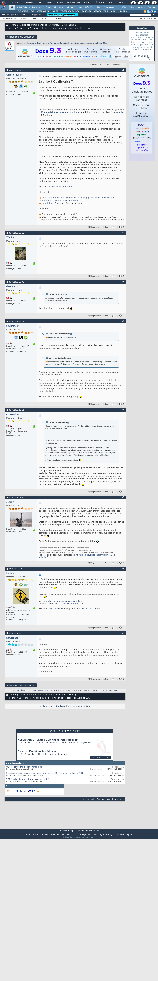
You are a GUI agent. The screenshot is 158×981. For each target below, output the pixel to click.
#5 (123, 409)
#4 (123, 321)
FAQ (41, 2)
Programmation (110, 7)
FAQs (36, 690)
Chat (60, 2)
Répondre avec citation (98, 227)
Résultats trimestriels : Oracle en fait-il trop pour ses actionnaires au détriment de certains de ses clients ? (76, 199)
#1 (123, 70)
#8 (123, 633)
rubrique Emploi (53, 203)
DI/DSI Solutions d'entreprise (29, 7)
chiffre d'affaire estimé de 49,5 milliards (60, 112)
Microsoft (71, 7)
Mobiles (141, 7)
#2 (123, 232)
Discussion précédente (53, 706)
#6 (123, 497)
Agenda (43, 18)
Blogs (49, 2)
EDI (98, 7)
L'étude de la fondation (60, 186)
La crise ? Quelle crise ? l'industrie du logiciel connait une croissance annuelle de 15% (67, 43)
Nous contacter (89, 799)
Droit (110, 2)
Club (120, 2)
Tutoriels (29, 2)
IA (55, 7)
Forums (15, 2)
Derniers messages (9, 18)
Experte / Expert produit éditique (37, 751)
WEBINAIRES (43, 11)
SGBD (123, 7)
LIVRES (54, 11)
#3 (123, 281)
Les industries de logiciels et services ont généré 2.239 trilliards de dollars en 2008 (44, 773)
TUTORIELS (23, 11)
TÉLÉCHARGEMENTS (69, 11)
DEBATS (81, 690)
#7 (123, 568)
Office (131, 7)
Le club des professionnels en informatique (39, 25)
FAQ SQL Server (55, 608)
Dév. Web (89, 7)
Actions (24, 18)
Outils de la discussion (99, 65)
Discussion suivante (77, 706)
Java (80, 7)
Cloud (48, 7)
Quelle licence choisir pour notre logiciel (25, 767)
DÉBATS (97, 11)
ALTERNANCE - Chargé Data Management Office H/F (48, 740)
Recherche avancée (148, 18)
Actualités (69, 25)
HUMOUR (122, 11)
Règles (59, 18)
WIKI (105, 11)
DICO (113, 11)
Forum (12, 25)
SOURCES (86, 11)
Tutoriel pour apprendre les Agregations (63, 601)
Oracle (119, 112)
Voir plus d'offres (101, 757)
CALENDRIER (101, 690)
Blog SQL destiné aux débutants (69, 604)
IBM (96, 112)
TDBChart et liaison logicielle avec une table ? (27, 779)
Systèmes (152, 7)
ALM (61, 7)
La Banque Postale (35, 754)
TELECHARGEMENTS (56, 690)
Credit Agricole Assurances (41, 743)
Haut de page (118, 799)
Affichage (117, 65)
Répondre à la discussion (20, 36)
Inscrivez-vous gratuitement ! (62, 15)
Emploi (88, 2)
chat (69, 594)
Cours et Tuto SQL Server (88, 608)
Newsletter (73, 2)
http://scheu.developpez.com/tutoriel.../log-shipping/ (77, 556)
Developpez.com (104, 799)
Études (99, 2)
